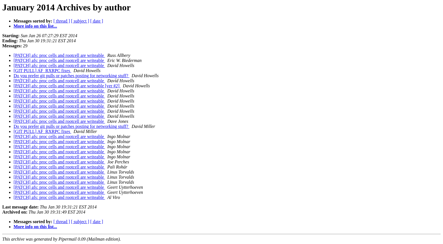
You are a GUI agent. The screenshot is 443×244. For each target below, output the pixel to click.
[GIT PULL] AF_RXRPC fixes (42, 70)
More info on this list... (35, 26)
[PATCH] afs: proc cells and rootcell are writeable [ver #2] (67, 85)
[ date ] (96, 21)
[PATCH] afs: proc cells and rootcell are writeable (59, 55)
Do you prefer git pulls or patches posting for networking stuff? (71, 75)
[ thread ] (61, 21)
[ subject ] (80, 21)
